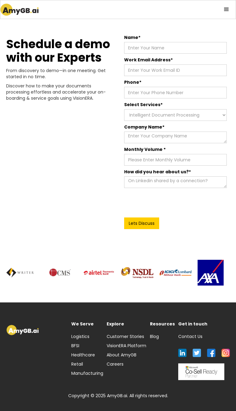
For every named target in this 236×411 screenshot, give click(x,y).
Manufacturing (87, 373)
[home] (19, 9)
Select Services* (143, 105)
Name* (132, 37)
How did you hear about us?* (157, 172)
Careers (115, 364)
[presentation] (171, 203)
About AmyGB (121, 355)
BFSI (75, 346)
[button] (226, 9)
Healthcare (83, 355)
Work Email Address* (148, 60)
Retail (77, 364)
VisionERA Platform (126, 346)
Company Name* (144, 127)
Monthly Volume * (145, 149)
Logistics (80, 336)
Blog (154, 336)
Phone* (132, 82)
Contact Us (190, 336)
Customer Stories (125, 336)
